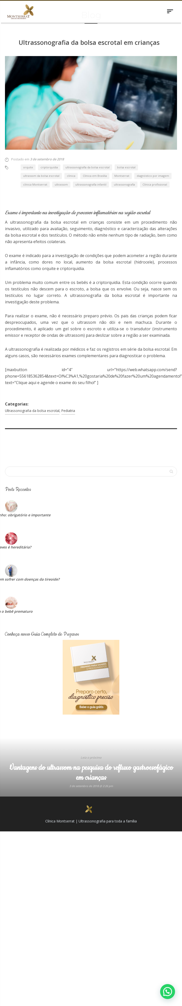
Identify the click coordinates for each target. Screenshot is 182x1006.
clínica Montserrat (35, 147)
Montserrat (121, 139)
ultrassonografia (124, 147)
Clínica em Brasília (95, 139)
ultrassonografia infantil (90, 147)
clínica (71, 139)
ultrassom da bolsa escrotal (41, 139)
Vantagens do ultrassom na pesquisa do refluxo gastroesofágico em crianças (91, 736)
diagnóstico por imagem (153, 139)
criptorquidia (49, 130)
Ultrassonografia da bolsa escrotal (32, 373)
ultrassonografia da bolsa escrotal (87, 130)
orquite (28, 130)
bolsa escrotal (126, 130)
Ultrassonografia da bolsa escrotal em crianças (89, 42)
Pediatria (68, 373)
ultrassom (61, 147)
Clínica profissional (154, 147)
